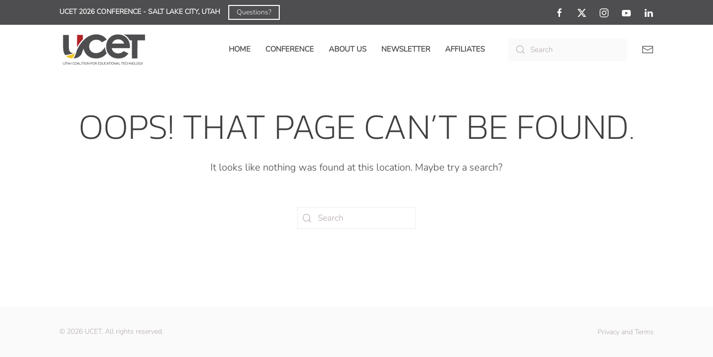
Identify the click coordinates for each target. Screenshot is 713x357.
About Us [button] (347, 49)
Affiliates (465, 49)
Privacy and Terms (626, 332)
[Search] (567, 50)
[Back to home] (104, 49)
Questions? (254, 12)
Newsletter (405, 49)
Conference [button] (289, 49)
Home (240, 49)
